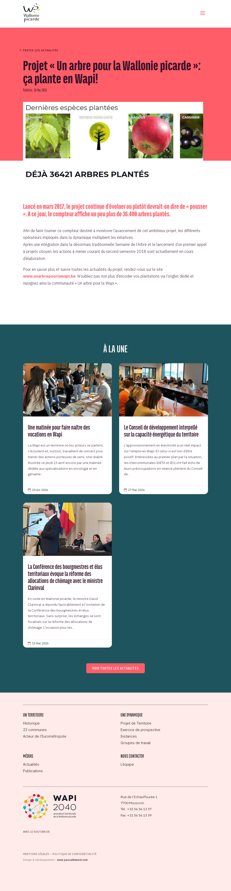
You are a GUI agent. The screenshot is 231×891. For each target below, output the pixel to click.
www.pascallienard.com (72, 859)
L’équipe (127, 764)
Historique (31, 723)
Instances (129, 736)
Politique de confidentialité (74, 854)
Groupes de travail (136, 742)
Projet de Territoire (136, 723)
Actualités (31, 764)
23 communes (35, 729)
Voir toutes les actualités (115, 668)
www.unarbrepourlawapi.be (49, 276)
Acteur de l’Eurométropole (44, 736)
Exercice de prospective (140, 729)
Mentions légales (36, 854)
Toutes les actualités (40, 50)
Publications (33, 771)
